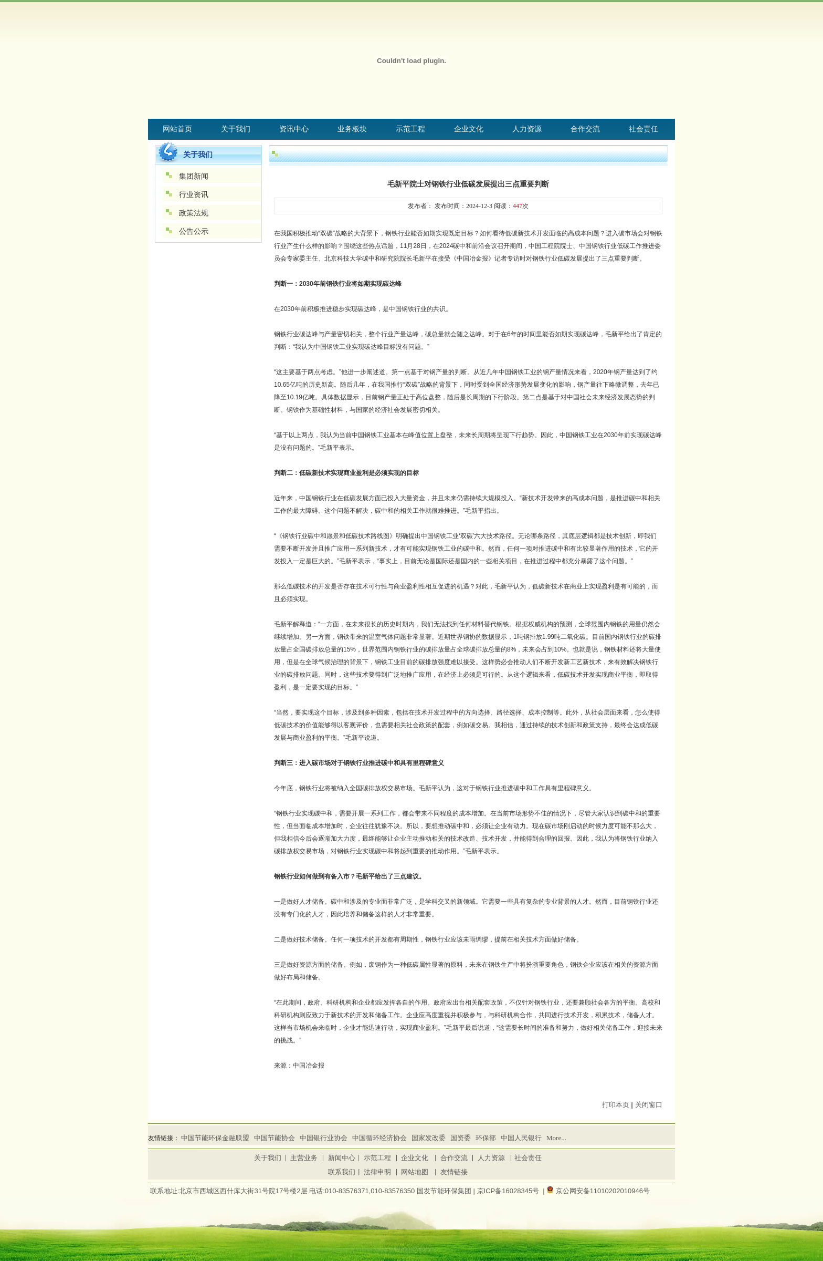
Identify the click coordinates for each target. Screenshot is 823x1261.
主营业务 (304, 1158)
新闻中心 (341, 1158)
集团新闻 (193, 176)
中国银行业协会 (323, 1138)
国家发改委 (429, 1138)
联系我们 (341, 1172)
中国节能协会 (274, 1138)
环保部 (486, 1138)
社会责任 (528, 1158)
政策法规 (193, 213)
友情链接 (454, 1172)
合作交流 (454, 1158)
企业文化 (414, 1158)
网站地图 (414, 1172)
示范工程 (377, 1158)
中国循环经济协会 (379, 1138)
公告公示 (193, 231)
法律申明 (377, 1172)
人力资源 (491, 1158)
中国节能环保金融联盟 (215, 1138)
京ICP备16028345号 (508, 1191)
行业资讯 (193, 195)
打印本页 (615, 1105)
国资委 (460, 1138)
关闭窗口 (648, 1105)
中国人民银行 (521, 1138)
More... (556, 1138)
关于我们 (267, 1158)
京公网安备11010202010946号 (603, 1191)
